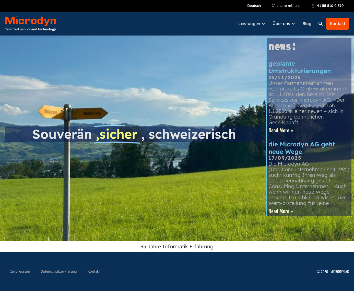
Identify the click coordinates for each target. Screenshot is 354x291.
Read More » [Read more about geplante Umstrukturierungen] (280, 130)
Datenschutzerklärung (58, 271)
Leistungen (251, 23)
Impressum (20, 271)
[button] (320, 24)
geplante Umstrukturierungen (299, 67)
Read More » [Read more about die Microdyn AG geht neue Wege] (280, 211)
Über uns (284, 23)
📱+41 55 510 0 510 (327, 5)
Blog (306, 23)
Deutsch (254, 5)
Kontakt (337, 23)
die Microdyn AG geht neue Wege (301, 147)
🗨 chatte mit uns (285, 5)
